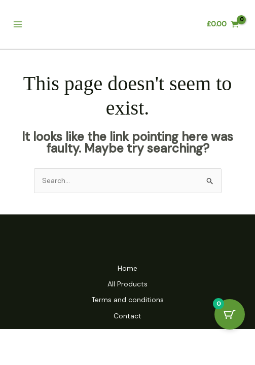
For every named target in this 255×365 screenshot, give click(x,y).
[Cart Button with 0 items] (229, 314)
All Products (127, 283)
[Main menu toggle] (17, 24)
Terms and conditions (127, 299)
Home (127, 268)
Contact (127, 315)
